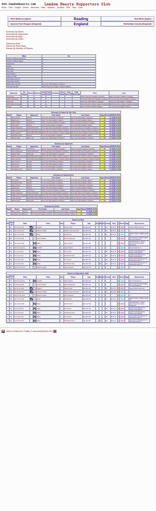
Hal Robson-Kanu (17, 135)
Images (18, 7)
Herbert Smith (16, 138)
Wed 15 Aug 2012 (19, 248)
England (39, 227)
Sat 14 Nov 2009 (19, 243)
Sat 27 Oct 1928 (19, 234)
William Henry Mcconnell (19, 130)
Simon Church (16, 117)
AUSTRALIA (10, 96)
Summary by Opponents (17, 34)
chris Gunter (15, 125)
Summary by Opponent (64, 144)
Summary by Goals (14, 39)
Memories (35, 7)
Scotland (60, 7)
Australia (39, 248)
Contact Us (17, 331)
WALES (9, 106)
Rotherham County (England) (137, 24)
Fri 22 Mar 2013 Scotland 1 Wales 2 (120, 106)
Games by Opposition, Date (78, 273)
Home (4, 7)
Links (80, 7)
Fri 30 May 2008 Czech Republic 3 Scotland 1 (94, 99)
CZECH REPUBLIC (12, 99)
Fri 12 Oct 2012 (18, 251)
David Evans (15, 120)
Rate (43, 7)
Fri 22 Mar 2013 (19, 259)
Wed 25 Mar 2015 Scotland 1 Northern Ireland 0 (56, 86)
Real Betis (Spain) (142, 19)
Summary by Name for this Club (63, 112)
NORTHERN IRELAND (13, 104)
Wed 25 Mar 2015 (19, 267)
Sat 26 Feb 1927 (19, 230)
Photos (26, 7)
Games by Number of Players (19, 48)
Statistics (51, 7)
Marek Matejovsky (17, 128)
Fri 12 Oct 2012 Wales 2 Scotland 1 (52, 125)
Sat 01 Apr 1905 (19, 227)
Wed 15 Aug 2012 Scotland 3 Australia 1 (93, 96)
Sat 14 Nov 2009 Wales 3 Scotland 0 (52, 117)
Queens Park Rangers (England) (26, 24)
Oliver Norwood (16, 133)
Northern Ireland (41, 230)
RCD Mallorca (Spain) (21, 19)
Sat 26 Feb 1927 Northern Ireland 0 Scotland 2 (95, 104)
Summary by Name (14, 32)
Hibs (68, 7)
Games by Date (13, 43)
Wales (38, 234)
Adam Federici (16, 122)
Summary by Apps (14, 36)
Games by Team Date (16, 46)
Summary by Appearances (63, 175)
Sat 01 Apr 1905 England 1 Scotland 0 (53, 84)
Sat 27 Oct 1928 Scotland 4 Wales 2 (91, 106)
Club (10, 7)
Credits (27, 331)
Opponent (13, 93)
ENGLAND (10, 101)
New (74, 7)
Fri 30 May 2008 (19, 238)
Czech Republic (41, 238)
